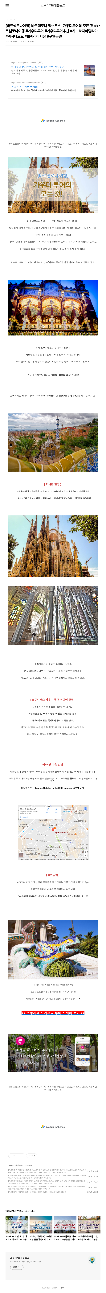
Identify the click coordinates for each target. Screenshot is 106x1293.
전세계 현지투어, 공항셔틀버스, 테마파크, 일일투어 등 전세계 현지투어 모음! (44, 72)
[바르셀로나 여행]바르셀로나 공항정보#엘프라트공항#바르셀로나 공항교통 (36, 1192)
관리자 (62, 1288)
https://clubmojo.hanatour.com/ (24, 62)
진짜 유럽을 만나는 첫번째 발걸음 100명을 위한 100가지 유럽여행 (43, 90)
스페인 (16, 1165)
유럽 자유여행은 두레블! (24, 86)
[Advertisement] (53, 120)
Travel (10, 1165)
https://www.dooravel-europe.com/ (25, 82)
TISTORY (54, 1288)
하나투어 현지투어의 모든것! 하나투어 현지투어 (37, 66)
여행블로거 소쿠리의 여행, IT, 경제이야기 (25, 1261)
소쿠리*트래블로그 (53, 5)
